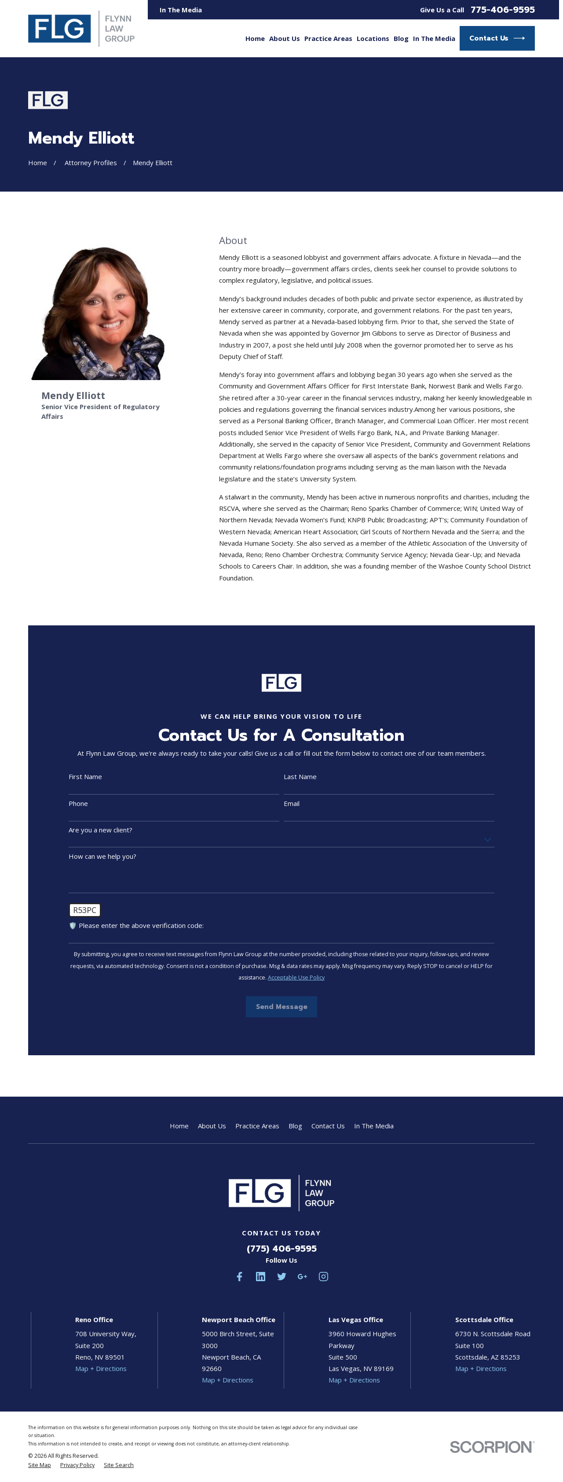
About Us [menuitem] (284, 38)
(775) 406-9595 (282, 1248)
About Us (212, 1125)
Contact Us (497, 38)
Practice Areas (257, 1125)
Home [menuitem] (255, 38)
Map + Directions (101, 1368)
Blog (295, 1125)
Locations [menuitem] (373, 38)
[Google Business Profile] (302, 1276)
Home (179, 1125)
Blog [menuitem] (401, 38)
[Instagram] (323, 1276)
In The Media (181, 9)
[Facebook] (239, 1276)
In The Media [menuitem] (434, 38)
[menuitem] (39, 1465)
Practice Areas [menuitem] (328, 38)
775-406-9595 (503, 9)
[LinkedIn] (260, 1276)
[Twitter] (281, 1276)
